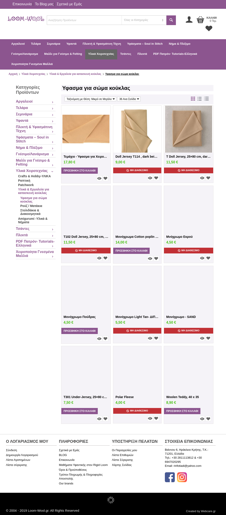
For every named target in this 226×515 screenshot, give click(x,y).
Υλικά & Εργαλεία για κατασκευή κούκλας (75, 74)
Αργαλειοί (18, 43)
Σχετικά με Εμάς (69, 4)
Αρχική (13, 74)
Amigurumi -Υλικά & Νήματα (32, 220)
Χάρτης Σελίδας (122, 465)
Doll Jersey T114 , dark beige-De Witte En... (137, 156)
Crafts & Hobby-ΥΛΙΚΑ (34, 176)
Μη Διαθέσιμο (137, 170)
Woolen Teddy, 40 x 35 (182, 397)
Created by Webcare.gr (201, 511)
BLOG (63, 455)
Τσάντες (125, 53)
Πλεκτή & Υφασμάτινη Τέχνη (102, 43)
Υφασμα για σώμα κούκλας (33, 199)
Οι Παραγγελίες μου (124, 450)
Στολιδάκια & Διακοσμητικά (30, 212)
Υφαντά (71, 43)
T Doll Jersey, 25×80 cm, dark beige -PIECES (188, 156)
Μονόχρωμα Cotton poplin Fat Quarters (137, 236)
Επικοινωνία (22, 4)
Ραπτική (24, 180)
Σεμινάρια (53, 43)
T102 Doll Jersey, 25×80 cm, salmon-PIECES (86, 236)
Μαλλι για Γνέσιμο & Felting (63, 53)
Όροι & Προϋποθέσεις (73, 469)
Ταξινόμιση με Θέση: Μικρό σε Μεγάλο (91, 99)
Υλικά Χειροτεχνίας (101, 53)
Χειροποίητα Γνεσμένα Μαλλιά (32, 64)
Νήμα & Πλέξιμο (179, 43)
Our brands (66, 483)
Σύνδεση (11, 450)
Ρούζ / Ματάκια (31, 206)
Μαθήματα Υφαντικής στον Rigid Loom (83, 465)
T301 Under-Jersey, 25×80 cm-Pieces (86, 397)
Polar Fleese (124, 397)
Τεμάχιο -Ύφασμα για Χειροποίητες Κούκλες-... (86, 156)
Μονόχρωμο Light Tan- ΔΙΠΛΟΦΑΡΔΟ (137, 317)
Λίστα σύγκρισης (16, 465)
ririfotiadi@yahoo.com (188, 465)
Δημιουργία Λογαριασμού (22, 455)
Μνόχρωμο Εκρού (179, 236)
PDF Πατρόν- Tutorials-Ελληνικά (175, 53)
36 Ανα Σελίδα (129, 99)
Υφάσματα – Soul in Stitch (145, 43)
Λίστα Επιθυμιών (123, 455)
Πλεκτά (142, 53)
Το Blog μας (44, 4)
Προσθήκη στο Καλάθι (80, 170)
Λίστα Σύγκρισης (122, 459)
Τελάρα (36, 43)
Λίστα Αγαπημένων (18, 459)
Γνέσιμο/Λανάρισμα (24, 53)
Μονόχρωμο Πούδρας (80, 317)
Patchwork (26, 185)
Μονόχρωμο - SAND (181, 317)
